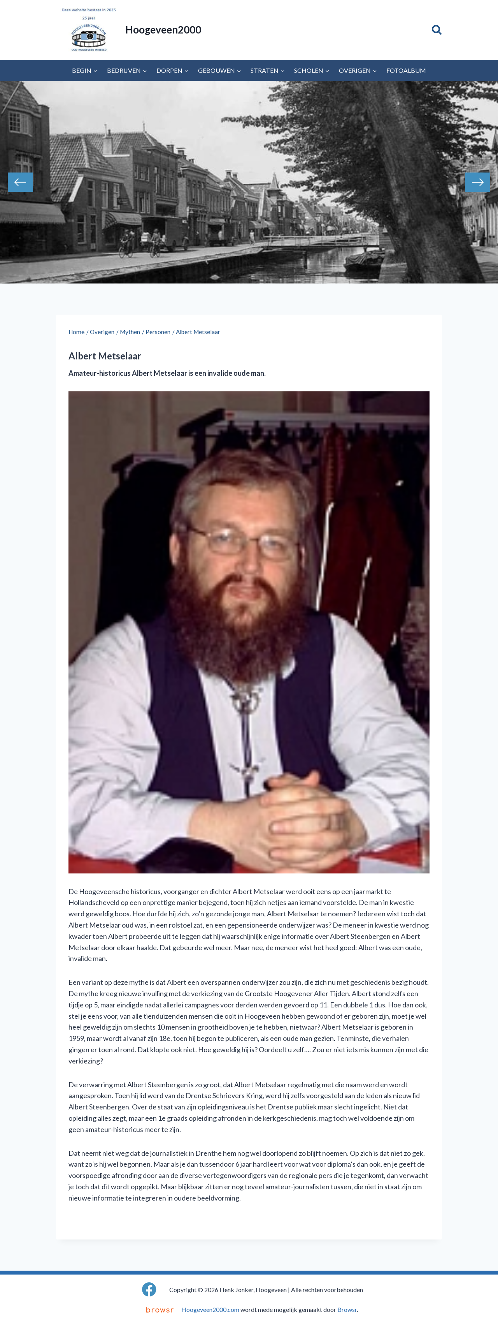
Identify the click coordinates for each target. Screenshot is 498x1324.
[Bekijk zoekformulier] (436, 30)
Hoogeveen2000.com (210, 1309)
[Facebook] (149, 1289)
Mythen (130, 331)
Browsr (347, 1309)
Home (76, 331)
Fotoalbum (406, 70)
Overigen (102, 331)
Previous (20, 182)
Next (477, 182)
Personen (158, 331)
